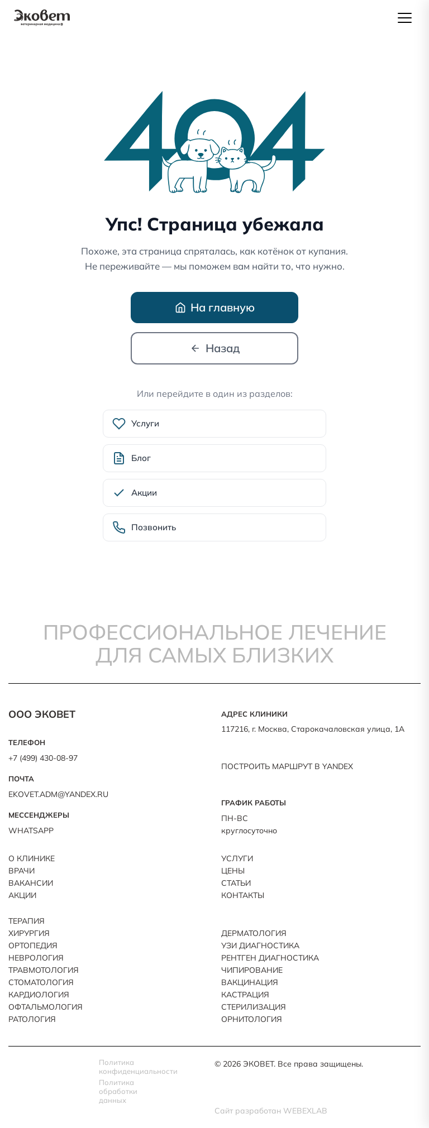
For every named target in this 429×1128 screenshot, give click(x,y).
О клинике (31, 858)
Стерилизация (253, 1007)
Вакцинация (249, 982)
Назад (215, 348)
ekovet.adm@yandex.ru (58, 794)
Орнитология (251, 1019)
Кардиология (38, 995)
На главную (215, 307)
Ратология (32, 1019)
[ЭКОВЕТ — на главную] (42, 17)
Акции (22, 895)
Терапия (26, 921)
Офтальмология (45, 1007)
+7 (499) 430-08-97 (43, 758)
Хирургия (29, 933)
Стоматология (41, 982)
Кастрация (245, 995)
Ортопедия (33, 945)
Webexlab (305, 1111)
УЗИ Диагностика (260, 945)
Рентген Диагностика (270, 958)
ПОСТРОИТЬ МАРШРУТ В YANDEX (287, 766)
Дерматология (254, 933)
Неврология (36, 958)
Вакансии (30, 883)
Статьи (236, 883)
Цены (233, 871)
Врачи (21, 871)
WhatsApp (31, 830)
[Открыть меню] (404, 18)
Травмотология (43, 970)
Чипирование (252, 970)
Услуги (237, 858)
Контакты (242, 895)
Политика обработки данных (118, 1091)
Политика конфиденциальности (128, 1067)
